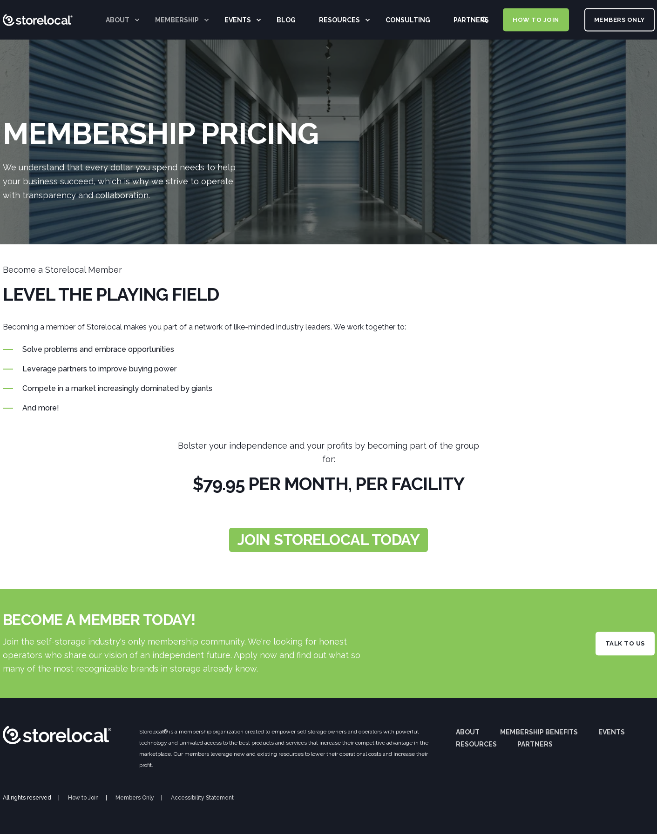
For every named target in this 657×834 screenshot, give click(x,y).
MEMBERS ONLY (619, 19)
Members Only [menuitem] (134, 797)
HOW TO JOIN (536, 19)
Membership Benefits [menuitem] (539, 732)
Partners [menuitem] (535, 744)
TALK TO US (625, 643)
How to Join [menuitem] (83, 797)
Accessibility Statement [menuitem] (202, 797)
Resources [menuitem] (476, 744)
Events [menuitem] (611, 732)
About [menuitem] (468, 732)
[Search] (485, 19)
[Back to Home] (38, 49)
